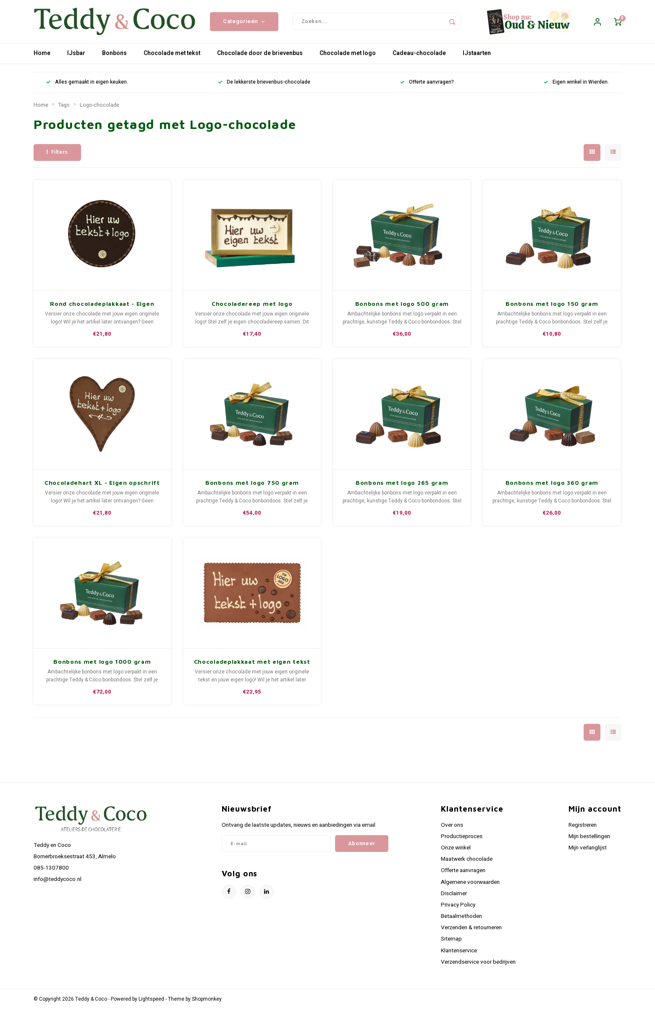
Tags (64, 108)
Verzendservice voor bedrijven (478, 965)
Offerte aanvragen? (427, 85)
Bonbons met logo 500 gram (402, 306)
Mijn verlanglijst (588, 850)
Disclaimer (454, 896)
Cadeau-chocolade (419, 56)
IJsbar (76, 56)
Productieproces (461, 839)
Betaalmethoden (461, 919)
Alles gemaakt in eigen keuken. (87, 85)
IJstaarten (477, 56)
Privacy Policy (458, 908)
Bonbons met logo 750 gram (252, 485)
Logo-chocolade (99, 108)
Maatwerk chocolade (467, 862)
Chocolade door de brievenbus (260, 56)
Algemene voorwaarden (470, 885)
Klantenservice (459, 953)
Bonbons (114, 56)
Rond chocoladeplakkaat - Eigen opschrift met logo (102, 307)
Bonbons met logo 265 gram (402, 485)
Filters (57, 155)
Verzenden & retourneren (471, 930)
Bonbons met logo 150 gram (552, 306)
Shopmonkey (207, 1002)
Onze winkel (456, 850)
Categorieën (244, 23)
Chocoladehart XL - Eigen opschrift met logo (102, 486)
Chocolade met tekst (172, 56)
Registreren (583, 828)
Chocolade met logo (348, 56)
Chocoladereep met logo (252, 306)
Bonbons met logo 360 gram (552, 485)
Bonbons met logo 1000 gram (102, 664)
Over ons (452, 828)
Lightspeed (151, 1002)
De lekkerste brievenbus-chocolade (264, 85)
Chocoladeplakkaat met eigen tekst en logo (252, 665)
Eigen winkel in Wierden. (576, 85)
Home (42, 56)
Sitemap (451, 942)
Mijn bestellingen (589, 839)
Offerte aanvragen (463, 874)
